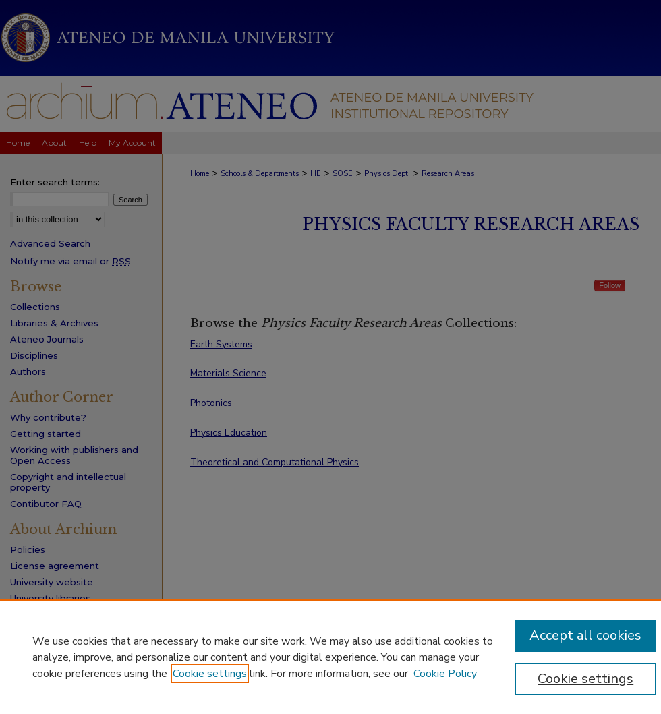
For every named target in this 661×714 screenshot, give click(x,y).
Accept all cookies (585, 635)
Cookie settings (210, 673)
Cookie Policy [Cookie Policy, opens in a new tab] (445, 673)
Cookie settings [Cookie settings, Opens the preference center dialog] (585, 679)
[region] (330, 656)
